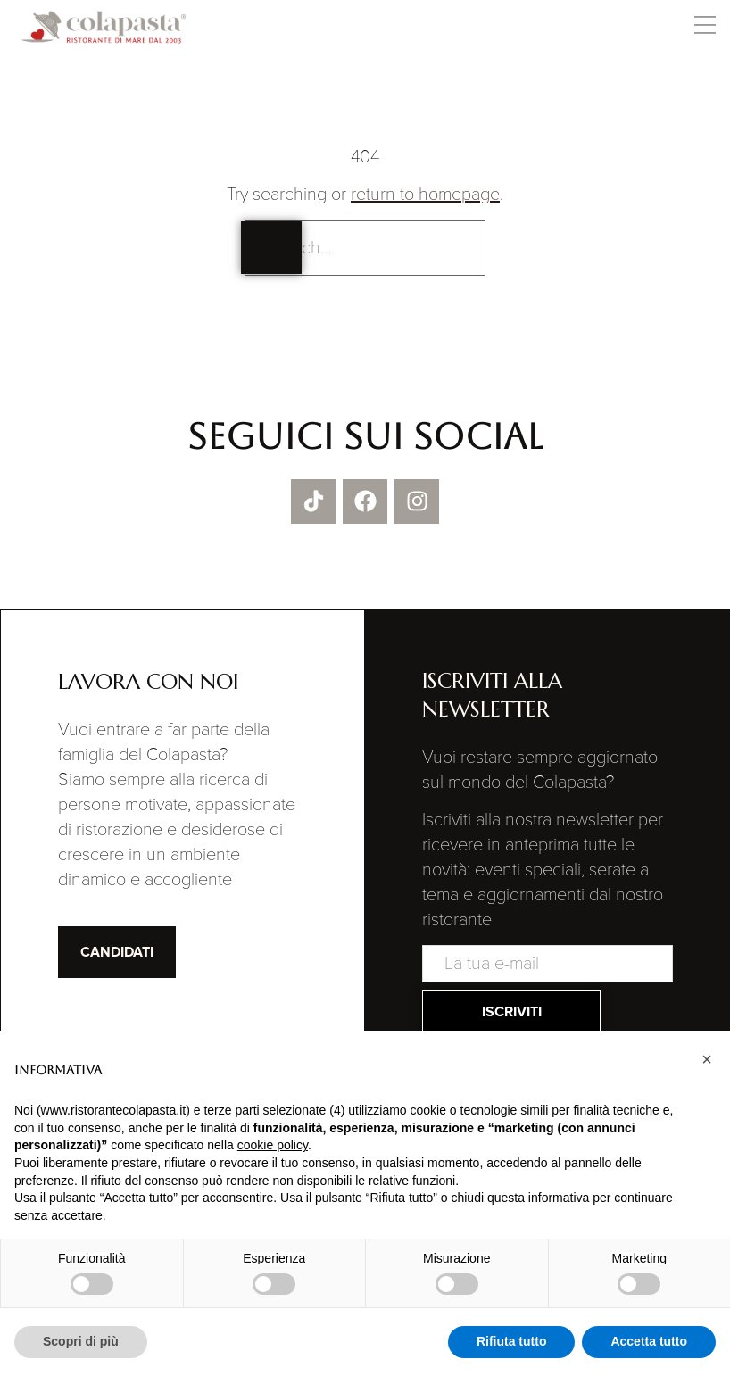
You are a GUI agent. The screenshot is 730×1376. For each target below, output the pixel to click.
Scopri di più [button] (81, 1341)
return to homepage (425, 194)
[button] (704, 27)
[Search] (271, 247)
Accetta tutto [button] (648, 1341)
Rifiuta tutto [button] (512, 1341)
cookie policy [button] (272, 1145)
